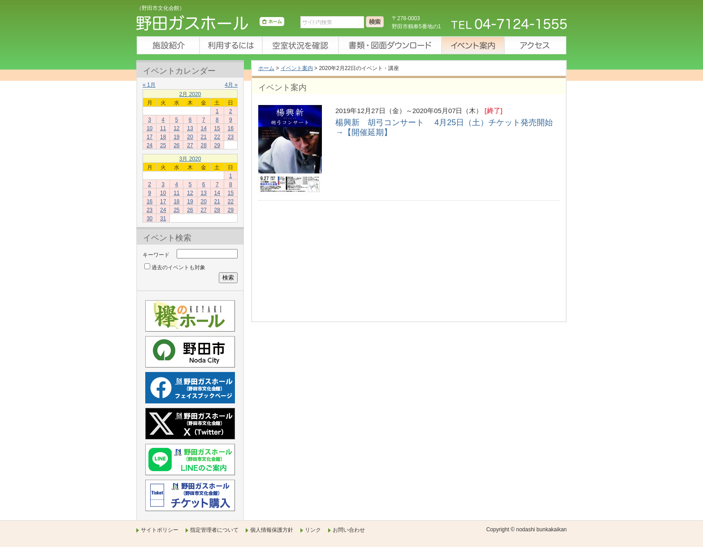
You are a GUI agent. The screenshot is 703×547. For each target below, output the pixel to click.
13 (190, 128)
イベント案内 (472, 45)
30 (149, 218)
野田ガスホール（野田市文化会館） (210, 24)
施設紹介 (167, 45)
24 (149, 145)
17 (149, 137)
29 (217, 145)
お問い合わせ (349, 530)
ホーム (266, 68)
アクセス (535, 45)
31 (163, 218)
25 (163, 145)
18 (163, 137)
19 (176, 137)
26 (176, 145)
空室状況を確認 (300, 45)
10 (149, 128)
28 (203, 145)
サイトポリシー (159, 530)
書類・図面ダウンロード (389, 45)
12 (176, 128)
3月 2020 (190, 159)
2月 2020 (190, 94)
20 (190, 137)
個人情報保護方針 (271, 530)
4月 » (231, 85)
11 (163, 128)
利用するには (230, 45)
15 (217, 128)
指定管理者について (214, 530)
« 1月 (149, 85)
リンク (313, 530)
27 (190, 145)
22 (217, 137)
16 (231, 128)
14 (203, 128)
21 (203, 137)
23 (231, 137)
